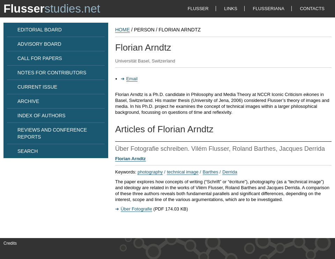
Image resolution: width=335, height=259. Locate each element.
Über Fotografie (136, 209)
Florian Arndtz (130, 158)
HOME (122, 29)
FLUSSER (198, 8)
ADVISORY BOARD (39, 44)
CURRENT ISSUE (37, 87)
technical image (182, 172)
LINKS (230, 8)
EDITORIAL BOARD (39, 29)
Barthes (210, 172)
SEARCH (27, 151)
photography (150, 172)
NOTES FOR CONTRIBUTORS (51, 72)
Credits (10, 243)
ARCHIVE (28, 101)
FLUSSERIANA (268, 8)
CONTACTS (312, 8)
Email (132, 78)
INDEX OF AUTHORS (41, 115)
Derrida (229, 172)
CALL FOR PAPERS (39, 58)
